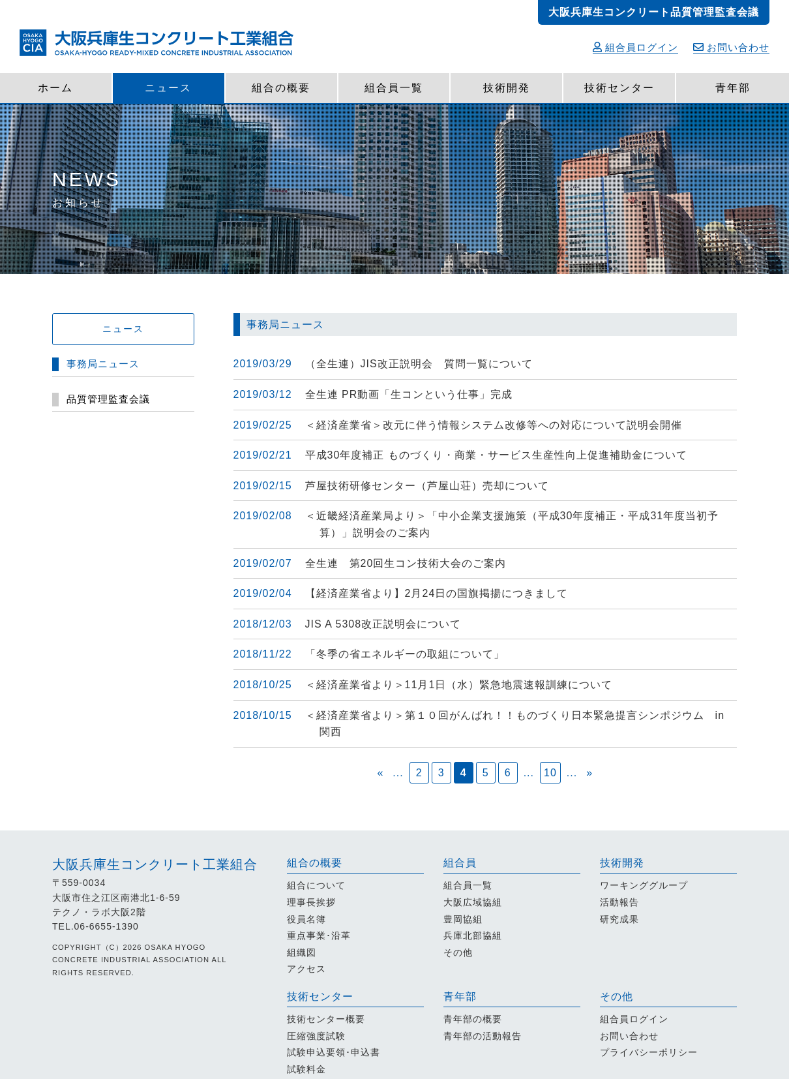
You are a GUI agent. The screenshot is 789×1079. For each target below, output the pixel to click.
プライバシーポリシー (649, 1052)
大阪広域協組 (472, 902)
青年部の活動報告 (482, 1036)
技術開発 (506, 87)
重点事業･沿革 (319, 935)
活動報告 (619, 902)
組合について (316, 885)
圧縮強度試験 (316, 1036)
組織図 (301, 952)
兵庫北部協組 (472, 935)
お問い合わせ (731, 47)
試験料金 (306, 1069)
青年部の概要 (472, 1019)
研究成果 (619, 919)
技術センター (619, 87)
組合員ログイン (635, 47)
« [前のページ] (380, 772)
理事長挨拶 (311, 902)
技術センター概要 (326, 1019)
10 (550, 772)
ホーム (55, 87)
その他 (458, 952)
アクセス (306, 969)
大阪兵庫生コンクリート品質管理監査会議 (653, 12)
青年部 (733, 87)
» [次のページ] (589, 772)
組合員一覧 (394, 87)
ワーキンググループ (644, 885)
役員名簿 (306, 919)
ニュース (168, 87)
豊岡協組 (463, 919)
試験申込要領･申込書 (333, 1052)
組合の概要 (281, 87)
